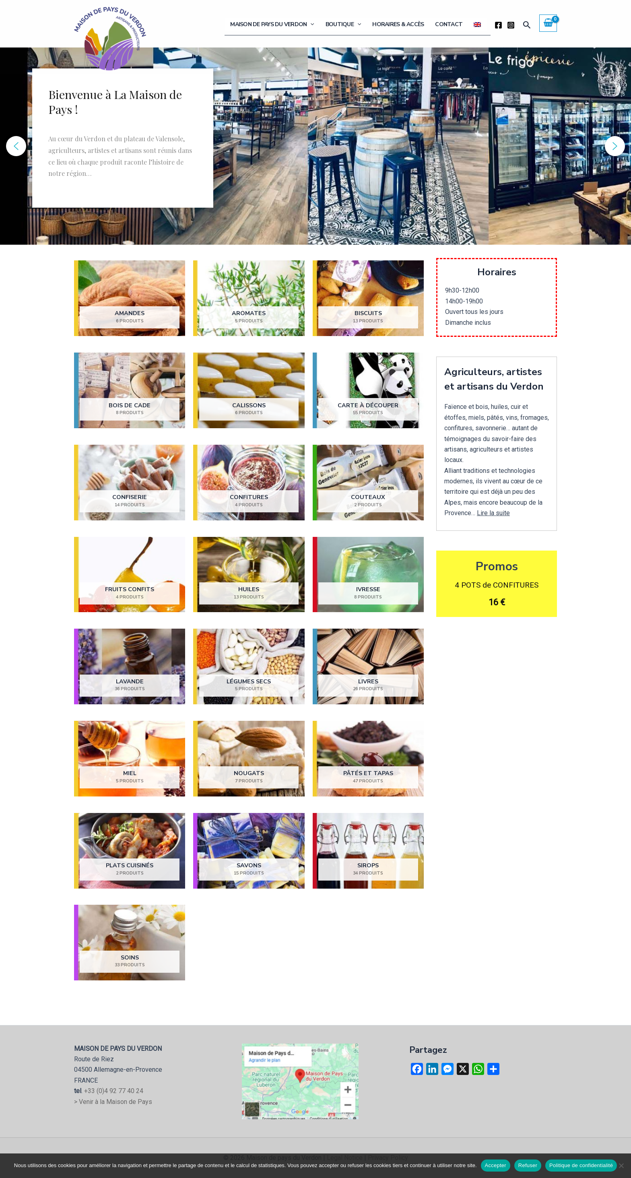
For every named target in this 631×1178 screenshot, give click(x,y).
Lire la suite (493, 513)
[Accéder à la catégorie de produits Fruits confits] (129, 574)
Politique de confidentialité (581, 1165)
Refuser (527, 1165)
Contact (454, 24)
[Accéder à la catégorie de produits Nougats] (248, 758)
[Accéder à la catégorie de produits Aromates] (248, 298)
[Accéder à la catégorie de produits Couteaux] (368, 482)
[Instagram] (511, 25)
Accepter (495, 1165)
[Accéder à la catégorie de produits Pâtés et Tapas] (368, 758)
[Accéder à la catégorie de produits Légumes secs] (248, 666)
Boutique (355, 24)
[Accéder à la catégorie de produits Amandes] (129, 298)
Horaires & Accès (407, 24)
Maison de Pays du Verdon (288, 24)
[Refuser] (621, 1165)
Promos (497, 566)
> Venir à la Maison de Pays (113, 1102)
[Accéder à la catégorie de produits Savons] (248, 850)
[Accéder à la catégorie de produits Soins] (129, 942)
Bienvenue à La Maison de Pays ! (115, 102)
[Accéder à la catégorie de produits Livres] (368, 666)
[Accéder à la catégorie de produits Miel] (129, 758)
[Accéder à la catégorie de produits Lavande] (129, 666)
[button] (326, 24)
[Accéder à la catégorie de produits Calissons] (248, 390)
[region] (315, 146)
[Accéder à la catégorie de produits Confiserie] (129, 482)
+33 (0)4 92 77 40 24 (113, 1091)
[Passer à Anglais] (479, 24)
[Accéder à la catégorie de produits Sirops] (368, 850)
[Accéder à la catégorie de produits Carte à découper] (368, 390)
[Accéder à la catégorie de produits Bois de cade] (129, 390)
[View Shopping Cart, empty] (548, 22)
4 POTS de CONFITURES (496, 585)
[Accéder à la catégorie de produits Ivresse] (368, 574)
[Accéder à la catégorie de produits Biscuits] (368, 298)
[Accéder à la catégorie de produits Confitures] (248, 482)
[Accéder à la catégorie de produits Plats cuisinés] (129, 850)
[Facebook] (498, 25)
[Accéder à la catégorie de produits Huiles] (248, 574)
